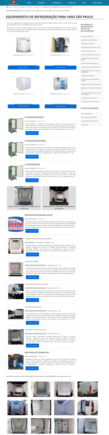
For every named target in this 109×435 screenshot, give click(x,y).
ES (23, 409)
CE (52, 409)
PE (43, 409)
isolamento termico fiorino (89, 40)
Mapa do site (97, 420)
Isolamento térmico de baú (89, 98)
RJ (14, 409)
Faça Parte (97, 3)
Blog (84, 3)
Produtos (41, 3)
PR (31, 409)
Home (70, 420)
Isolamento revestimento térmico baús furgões (91, 93)
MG (19, 409)
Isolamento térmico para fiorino (90, 54)
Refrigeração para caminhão (89, 63)
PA (67, 409)
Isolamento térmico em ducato (90, 101)
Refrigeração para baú (88, 43)
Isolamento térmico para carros (90, 67)
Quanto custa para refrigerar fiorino (90, 80)
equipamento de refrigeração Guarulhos (27, 10)
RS (39, 409)
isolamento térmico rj (87, 75)
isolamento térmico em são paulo (91, 84)
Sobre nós (71, 3)
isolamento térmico (87, 36)
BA (48, 409)
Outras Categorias (89, 108)
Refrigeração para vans (88, 51)
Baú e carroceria (86, 113)
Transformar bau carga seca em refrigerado (60, 10)
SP (27, 409)
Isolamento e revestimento (89, 117)
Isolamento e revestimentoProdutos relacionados (87, 27)
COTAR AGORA (15, 67)
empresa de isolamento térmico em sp (91, 88)
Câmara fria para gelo (43, 10)
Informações (56, 3)
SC (35, 409)
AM (63, 409)
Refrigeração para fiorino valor (90, 47)
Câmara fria (84, 124)
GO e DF (57, 409)
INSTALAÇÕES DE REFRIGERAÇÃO (89, 121)
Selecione (9, 409)
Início (29, 3)
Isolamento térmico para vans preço (90, 59)
